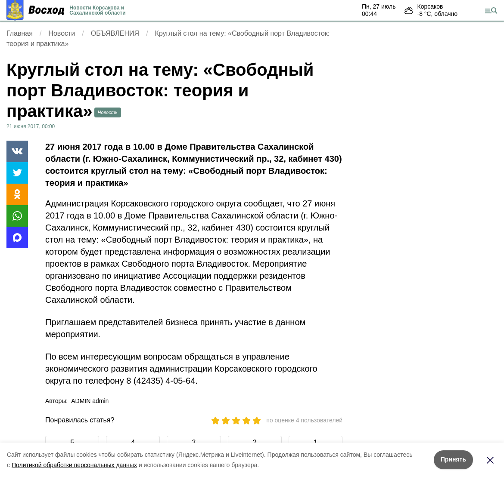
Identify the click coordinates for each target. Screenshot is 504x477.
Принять (453, 459)
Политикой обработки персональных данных (74, 465)
